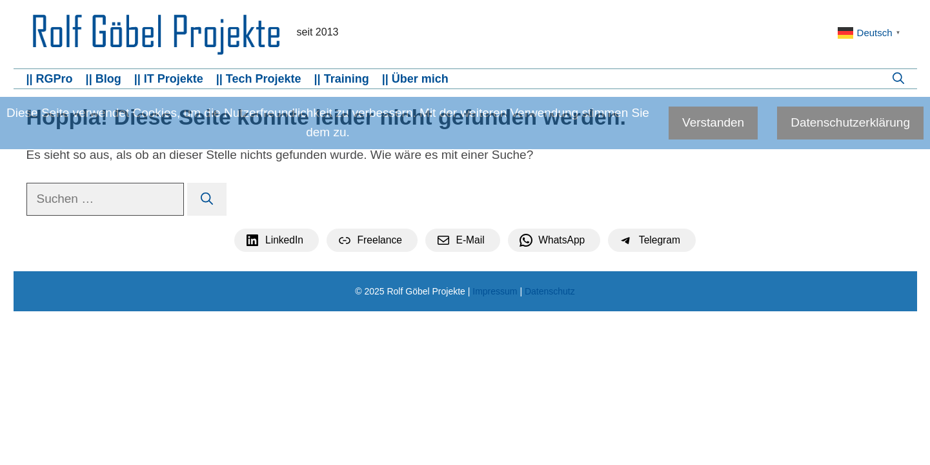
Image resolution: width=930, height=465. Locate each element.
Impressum (494, 291)
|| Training (341, 78)
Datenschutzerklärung (850, 122)
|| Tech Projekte (258, 78)
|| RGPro (49, 78)
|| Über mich (415, 78)
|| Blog (103, 78)
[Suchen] (207, 199)
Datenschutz (550, 291)
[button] (898, 78)
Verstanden (713, 122)
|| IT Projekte (168, 78)
